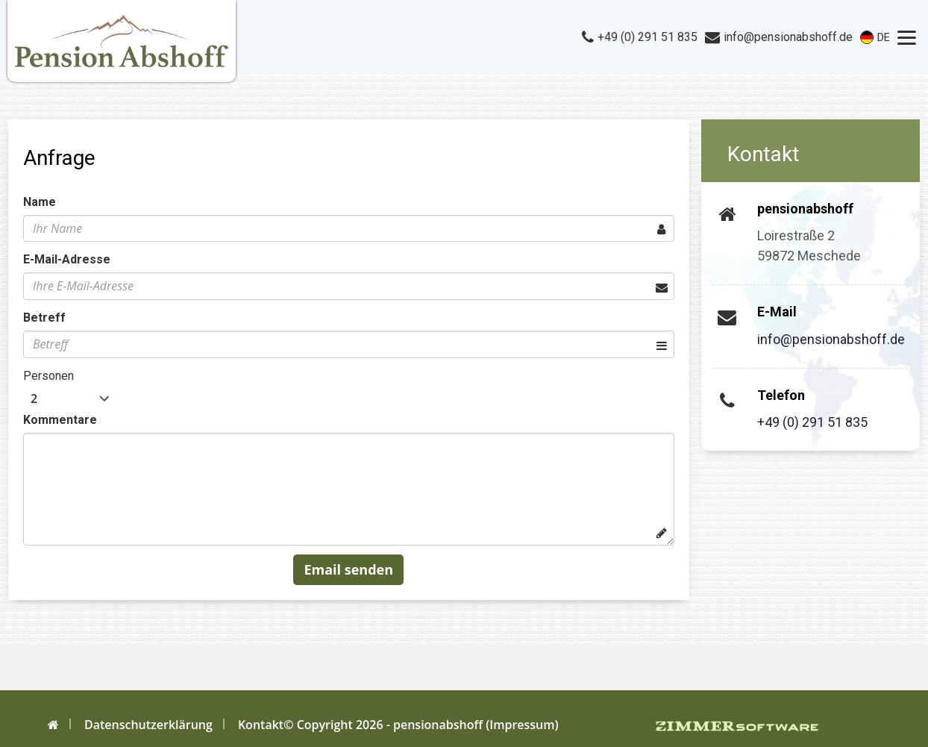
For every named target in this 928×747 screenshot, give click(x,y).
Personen (48, 376)
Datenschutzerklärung (148, 724)
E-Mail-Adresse (66, 259)
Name (39, 202)
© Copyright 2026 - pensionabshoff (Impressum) (420, 724)
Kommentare (60, 420)
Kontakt (260, 724)
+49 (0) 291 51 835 (812, 422)
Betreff (44, 317)
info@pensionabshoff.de (831, 339)
